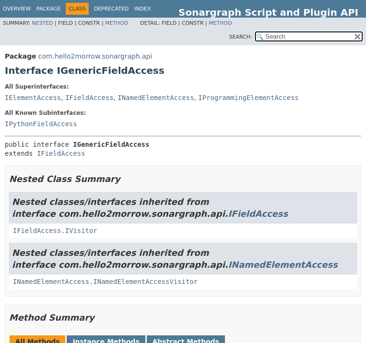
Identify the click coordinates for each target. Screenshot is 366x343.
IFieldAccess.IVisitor (55, 230)
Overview (17, 9)
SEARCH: (240, 37)
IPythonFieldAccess (41, 124)
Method (116, 23)
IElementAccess (33, 97)
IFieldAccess (89, 97)
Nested (42, 23)
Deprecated (111, 9)
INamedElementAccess (156, 97)
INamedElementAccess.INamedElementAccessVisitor (105, 281)
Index (142, 9)
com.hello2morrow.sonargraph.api (95, 56)
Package (49, 9)
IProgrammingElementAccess (248, 97)
